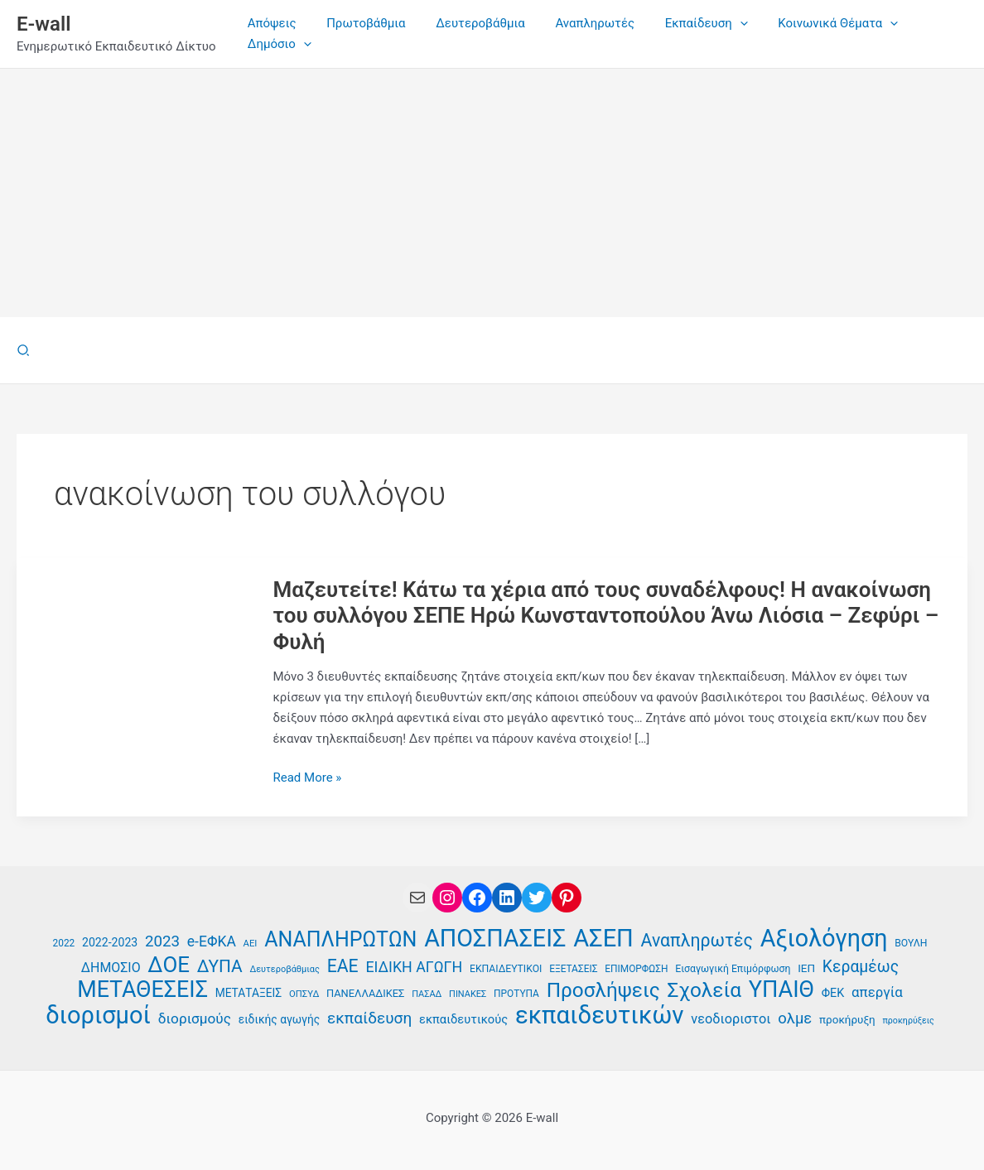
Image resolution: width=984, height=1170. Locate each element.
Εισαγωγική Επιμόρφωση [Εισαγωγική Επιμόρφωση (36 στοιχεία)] (732, 969)
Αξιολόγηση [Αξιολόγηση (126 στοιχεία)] (824, 938)
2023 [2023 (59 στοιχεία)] (162, 941)
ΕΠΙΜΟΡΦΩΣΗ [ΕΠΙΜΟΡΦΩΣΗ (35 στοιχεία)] (636, 969)
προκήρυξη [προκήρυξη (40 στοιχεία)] (847, 1020)
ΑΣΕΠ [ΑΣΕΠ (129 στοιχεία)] (603, 938)
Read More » (307, 778)
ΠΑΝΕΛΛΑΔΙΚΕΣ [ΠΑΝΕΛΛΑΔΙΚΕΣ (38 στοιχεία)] (365, 993)
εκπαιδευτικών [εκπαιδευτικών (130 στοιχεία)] (599, 1015)
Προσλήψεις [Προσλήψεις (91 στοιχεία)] (603, 990)
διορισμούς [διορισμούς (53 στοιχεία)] (194, 1018)
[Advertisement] (492, 193)
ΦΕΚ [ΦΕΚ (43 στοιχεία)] (833, 993)
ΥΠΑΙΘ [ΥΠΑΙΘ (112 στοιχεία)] (781, 990)
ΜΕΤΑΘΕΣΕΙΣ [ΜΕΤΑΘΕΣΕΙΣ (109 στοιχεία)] (142, 990)
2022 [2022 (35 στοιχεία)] (64, 943)
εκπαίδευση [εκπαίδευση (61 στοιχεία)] (369, 1018)
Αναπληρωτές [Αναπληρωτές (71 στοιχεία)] (697, 941)
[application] (715, 23)
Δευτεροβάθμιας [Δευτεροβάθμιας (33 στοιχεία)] (284, 969)
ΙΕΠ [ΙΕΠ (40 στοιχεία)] (806, 968)
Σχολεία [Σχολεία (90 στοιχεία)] (704, 990)
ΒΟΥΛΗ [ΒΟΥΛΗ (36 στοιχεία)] (911, 943)
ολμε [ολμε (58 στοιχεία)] (795, 1018)
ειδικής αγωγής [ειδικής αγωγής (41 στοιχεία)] (280, 1019)
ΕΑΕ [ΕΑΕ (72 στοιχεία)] (343, 966)
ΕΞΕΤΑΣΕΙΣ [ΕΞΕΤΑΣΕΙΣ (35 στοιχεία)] (573, 969)
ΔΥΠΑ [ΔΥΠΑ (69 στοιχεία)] (220, 966)
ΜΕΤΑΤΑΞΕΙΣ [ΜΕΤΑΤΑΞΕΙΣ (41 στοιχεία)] (248, 992)
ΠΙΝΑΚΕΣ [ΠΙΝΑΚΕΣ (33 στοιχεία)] (467, 994)
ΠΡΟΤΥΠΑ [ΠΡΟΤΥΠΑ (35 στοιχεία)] (516, 993)
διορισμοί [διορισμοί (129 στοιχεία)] (98, 1015)
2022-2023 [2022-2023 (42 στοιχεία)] (109, 942)
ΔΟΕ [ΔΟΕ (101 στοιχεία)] (168, 965)
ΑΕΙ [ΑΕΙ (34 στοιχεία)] (251, 943)
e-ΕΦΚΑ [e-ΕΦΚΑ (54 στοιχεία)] (211, 941)
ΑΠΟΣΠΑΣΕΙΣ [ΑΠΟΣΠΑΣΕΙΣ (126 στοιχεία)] (495, 938)
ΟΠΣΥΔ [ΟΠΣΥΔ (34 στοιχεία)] (304, 994)
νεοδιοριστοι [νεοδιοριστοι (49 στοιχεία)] (730, 1019)
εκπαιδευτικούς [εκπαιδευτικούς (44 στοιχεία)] (463, 1019)
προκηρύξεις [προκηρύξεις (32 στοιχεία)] (907, 1020)
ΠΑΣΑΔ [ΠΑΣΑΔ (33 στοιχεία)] (426, 994)
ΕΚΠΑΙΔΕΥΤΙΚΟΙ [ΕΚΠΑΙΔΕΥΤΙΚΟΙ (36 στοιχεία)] (506, 969)
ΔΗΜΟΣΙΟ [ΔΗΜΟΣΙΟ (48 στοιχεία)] (111, 967)
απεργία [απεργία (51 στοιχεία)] (877, 992)
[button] (24, 350)
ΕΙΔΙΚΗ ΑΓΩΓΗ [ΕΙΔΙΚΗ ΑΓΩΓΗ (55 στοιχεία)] (413, 966)
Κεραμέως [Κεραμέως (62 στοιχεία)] (860, 966)
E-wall (43, 24)
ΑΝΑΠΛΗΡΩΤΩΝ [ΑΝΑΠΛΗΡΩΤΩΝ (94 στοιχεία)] (340, 940)
